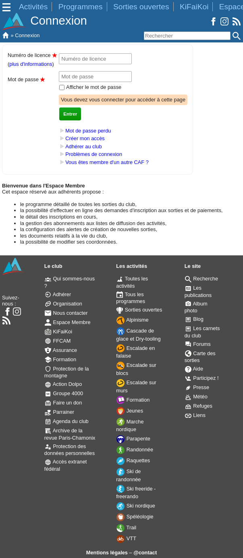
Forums (198, 344)
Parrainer (59, 412)
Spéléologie (134, 517)
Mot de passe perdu (88, 131)
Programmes (80, 6)
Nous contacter (66, 313)
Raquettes (133, 460)
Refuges (198, 406)
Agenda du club (67, 421)
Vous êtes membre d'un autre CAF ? (107, 162)
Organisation (63, 304)
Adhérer (58, 294)
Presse (197, 387)
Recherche (201, 279)
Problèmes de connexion (93, 155)
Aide (194, 369)
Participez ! (202, 378)
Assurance (61, 350)
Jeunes (129, 411)
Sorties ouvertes (141, 6)
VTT (126, 538)
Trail (126, 527)
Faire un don (63, 403)
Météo (196, 397)
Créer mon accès (84, 138)
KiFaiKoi (194, 6)
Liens (195, 415)
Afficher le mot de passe (93, 87)
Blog (194, 319)
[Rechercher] (187, 36)
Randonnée (134, 449)
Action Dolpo (63, 384)
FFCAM (58, 341)
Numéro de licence (32, 55)
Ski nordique (135, 506)
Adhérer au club (83, 146)
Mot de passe (26, 79)
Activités (33, 6)
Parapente (133, 439)
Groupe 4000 (64, 393)
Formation (60, 359)
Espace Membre (68, 322)
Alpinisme (132, 320)
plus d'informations (30, 64)
